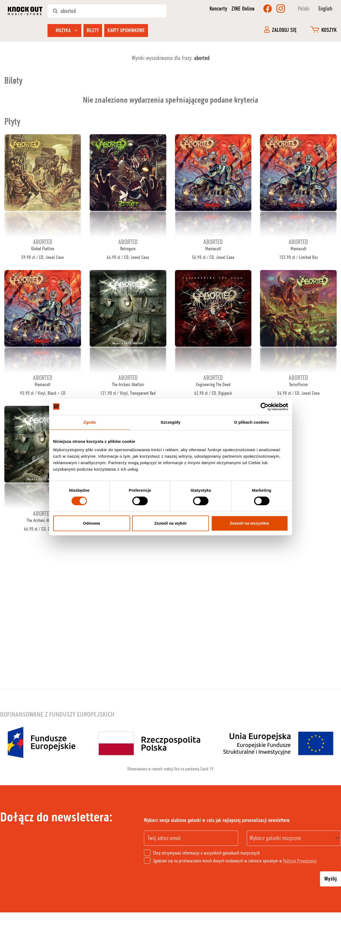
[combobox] (294, 838)
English (325, 8)
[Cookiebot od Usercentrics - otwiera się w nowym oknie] (264, 407)
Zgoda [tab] (89, 422)
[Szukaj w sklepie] (107, 11)
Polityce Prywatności (300, 861)
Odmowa (91, 523)
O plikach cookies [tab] (251, 422)
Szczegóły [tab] (170, 422)
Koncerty (218, 8)
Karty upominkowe (126, 30)
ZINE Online (243, 8)
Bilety (93, 30)
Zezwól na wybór (170, 523)
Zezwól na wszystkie (249, 523)
